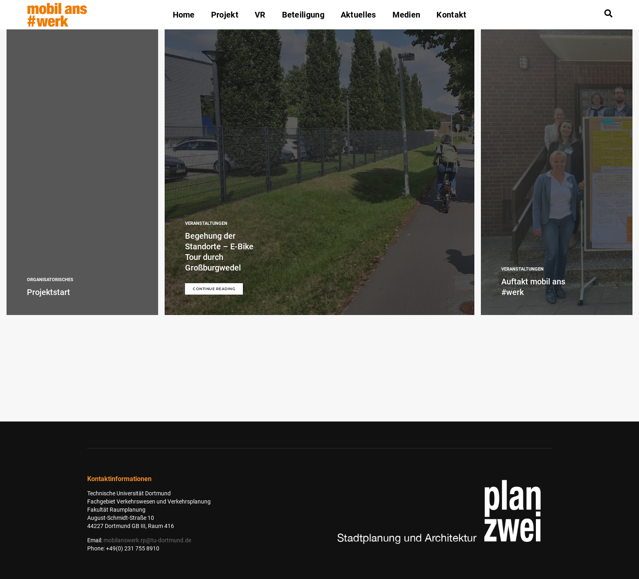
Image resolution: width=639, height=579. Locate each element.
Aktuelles (358, 15)
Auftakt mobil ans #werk (533, 287)
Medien (406, 15)
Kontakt (451, 15)
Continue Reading (214, 288)
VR (260, 15)
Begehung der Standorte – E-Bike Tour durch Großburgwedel (219, 252)
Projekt (224, 15)
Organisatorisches (50, 279)
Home (184, 15)
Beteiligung (303, 15)
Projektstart (48, 292)
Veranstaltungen (206, 223)
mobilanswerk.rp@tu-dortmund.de (147, 540)
